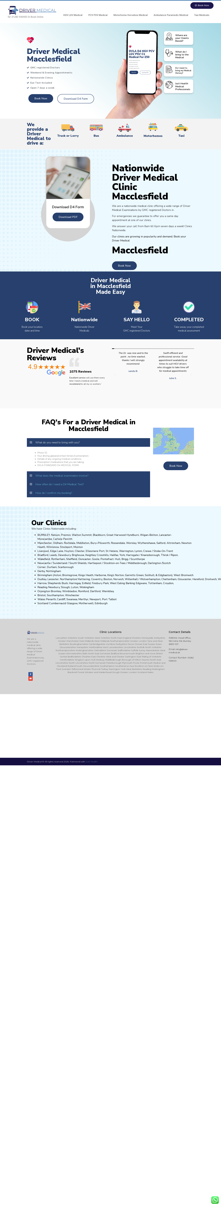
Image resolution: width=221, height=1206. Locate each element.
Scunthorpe (138, 559)
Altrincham (173, 543)
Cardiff (61, 599)
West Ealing (117, 583)
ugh (157, 555)
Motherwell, (86, 603)
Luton (74, 587)
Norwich (118, 579)
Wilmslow (52, 547)
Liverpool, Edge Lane (50, 551)
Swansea (71, 599)
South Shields (78, 563)
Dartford (95, 591)
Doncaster (84, 559)
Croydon (168, 583)
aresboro (149, 555)
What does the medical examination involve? (61, 476)
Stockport (66, 547)
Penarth (51, 599)
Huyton (69, 551)
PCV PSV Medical (98, 15)
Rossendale (118, 543)
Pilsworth (104, 543)
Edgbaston (165, 575)
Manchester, (44, 543)
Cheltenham (169, 579)
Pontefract (107, 559)
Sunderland (60, 563)
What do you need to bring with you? (57, 442)
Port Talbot (109, 599)
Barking (130, 583)
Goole (95, 559)
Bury (93, 543)
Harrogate (132, 555)
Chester (80, 551)
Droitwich (211, 579)
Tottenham (155, 583)
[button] (114, 374)
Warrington (126, 551)
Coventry (96, 579)
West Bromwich (183, 575)
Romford (83, 591)
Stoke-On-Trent (163, 551)
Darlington (154, 563)
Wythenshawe (146, 543)
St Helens (112, 551)
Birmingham (44, 575)
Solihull (149, 575)
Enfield (86, 583)
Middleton (82, 543)
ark (107, 583)
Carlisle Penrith (62, 539)
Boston (107, 579)
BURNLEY (43, 535)
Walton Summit (82, 535)
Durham (52, 567)
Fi (93, 583)
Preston (66, 535)
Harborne (100, 575)
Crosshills (103, 555)
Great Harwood (116, 535)
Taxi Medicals (201, 15)
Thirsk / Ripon (169, 555)
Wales (41, 599)
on (81, 547)
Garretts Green (134, 575)
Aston (57, 575)
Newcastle (44, 563)
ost (78, 547)
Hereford (198, 579)
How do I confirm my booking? (53, 493)
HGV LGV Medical (72, 15)
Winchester (72, 595)
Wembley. (108, 591)
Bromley (56, 591)
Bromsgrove (69, 575)
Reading (42, 587)
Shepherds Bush (58, 583)
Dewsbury (64, 555)
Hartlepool (94, 563)
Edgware (141, 583)
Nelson (55, 535)
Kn (142, 555)
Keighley (90, 555)
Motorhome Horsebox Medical (130, 15)
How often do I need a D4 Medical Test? (59, 484)
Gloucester (184, 579)
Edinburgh (101, 603)
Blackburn (99, 535)
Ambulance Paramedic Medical (171, 15)
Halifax (114, 555)
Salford (160, 543)
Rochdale (69, 543)
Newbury (54, 587)
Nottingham (53, 571)
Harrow (42, 583)
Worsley (131, 543)
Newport (95, 599)
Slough (65, 587)
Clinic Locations (110, 632)
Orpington (43, 591)
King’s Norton (115, 575)
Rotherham (58, 559)
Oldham (58, 543)
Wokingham (86, 587)
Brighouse (78, 555)
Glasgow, (72, 603)
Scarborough (66, 567)
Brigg (125, 559)
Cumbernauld (57, 603)
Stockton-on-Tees (115, 563)
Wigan (144, 535)
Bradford (42, 555)
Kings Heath (85, 575)
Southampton (55, 595)
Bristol (41, 595)
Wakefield (43, 559)
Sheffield (71, 559)
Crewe (147, 551)
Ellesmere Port (95, 551)
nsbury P (99, 583)
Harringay (75, 583)
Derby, (41, 571)
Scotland (42, 603)
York (122, 555)
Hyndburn (132, 535)
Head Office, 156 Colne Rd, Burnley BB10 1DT (180, 641)
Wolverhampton (150, 579)
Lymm (138, 551)
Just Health (91, 763)
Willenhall (131, 579)
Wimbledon (69, 591)
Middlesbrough (137, 563)
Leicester (53, 579)
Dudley (41, 579)
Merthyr (83, 599)
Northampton (68, 579)
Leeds (53, 555)
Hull (117, 559)
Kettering (83, 579)
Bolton (153, 535)
